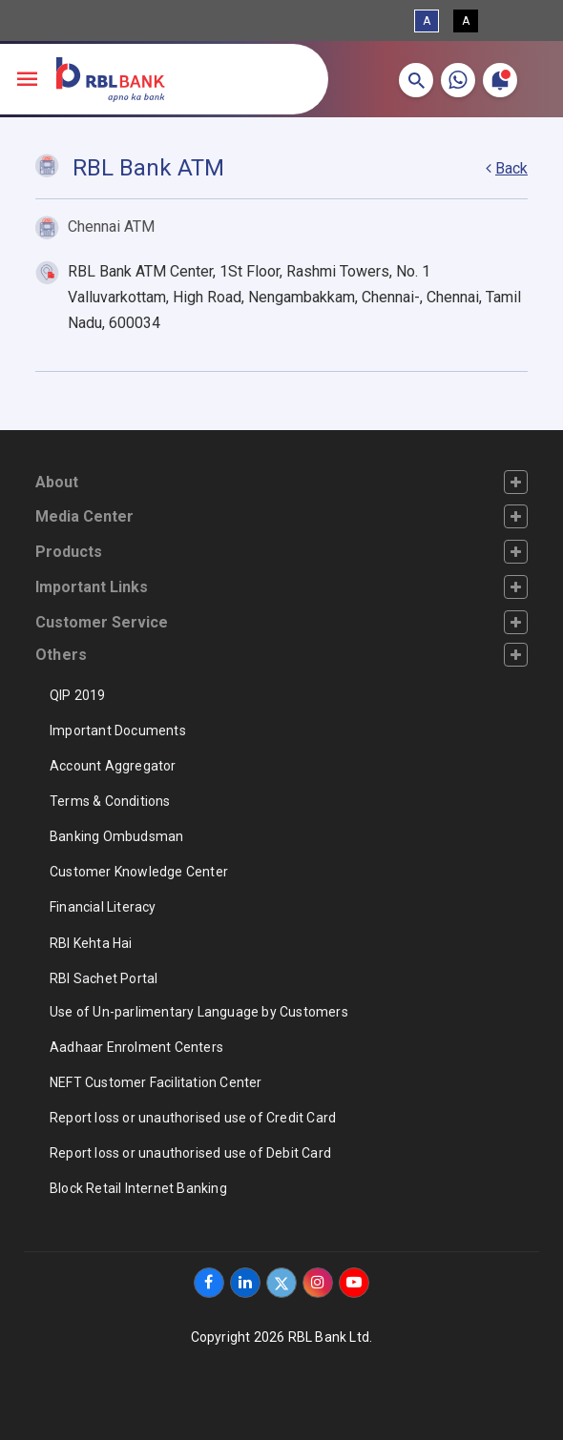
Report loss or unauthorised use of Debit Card (190, 1153)
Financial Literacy (103, 907)
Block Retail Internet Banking (138, 1188)
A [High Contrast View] (465, 21)
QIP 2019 (78, 695)
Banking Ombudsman (116, 836)
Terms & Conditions (110, 801)
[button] (416, 80)
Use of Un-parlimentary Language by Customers (199, 1011)
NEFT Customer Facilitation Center (156, 1082)
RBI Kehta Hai (91, 943)
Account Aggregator (113, 765)
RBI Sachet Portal (103, 978)
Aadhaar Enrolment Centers (136, 1047)
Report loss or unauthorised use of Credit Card (193, 1117)
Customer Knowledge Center (139, 871)
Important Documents (118, 730)
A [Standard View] (426, 21)
